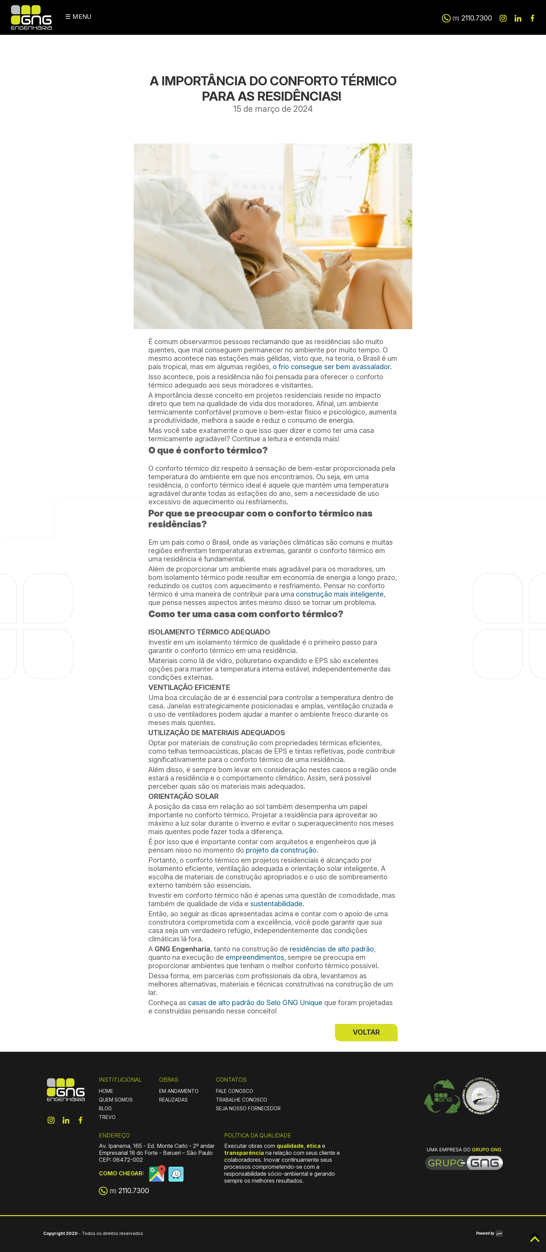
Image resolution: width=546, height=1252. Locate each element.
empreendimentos (255, 957)
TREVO (107, 1117)
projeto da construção (281, 850)
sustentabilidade (276, 904)
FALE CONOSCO (234, 1091)
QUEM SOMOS (116, 1100)
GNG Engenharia (31, 17)
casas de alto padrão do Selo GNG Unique (254, 1002)
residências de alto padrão (332, 949)
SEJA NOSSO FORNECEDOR (248, 1108)
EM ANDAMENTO (178, 1091)
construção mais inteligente (339, 594)
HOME (106, 1091)
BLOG (105, 1108)
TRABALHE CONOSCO (241, 1100)
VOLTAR (366, 1032)
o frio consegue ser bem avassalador (331, 367)
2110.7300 (472, 18)
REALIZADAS (173, 1100)
